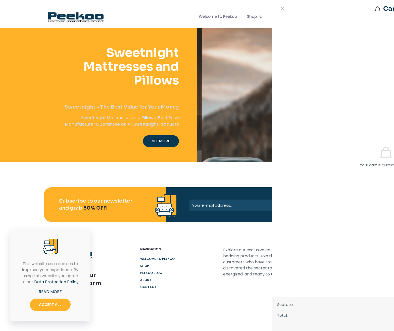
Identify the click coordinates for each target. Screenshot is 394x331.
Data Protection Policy (56, 282)
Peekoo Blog (151, 273)
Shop (144, 266)
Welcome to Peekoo (157, 259)
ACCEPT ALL (50, 304)
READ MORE (50, 292)
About (145, 280)
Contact (148, 287)
